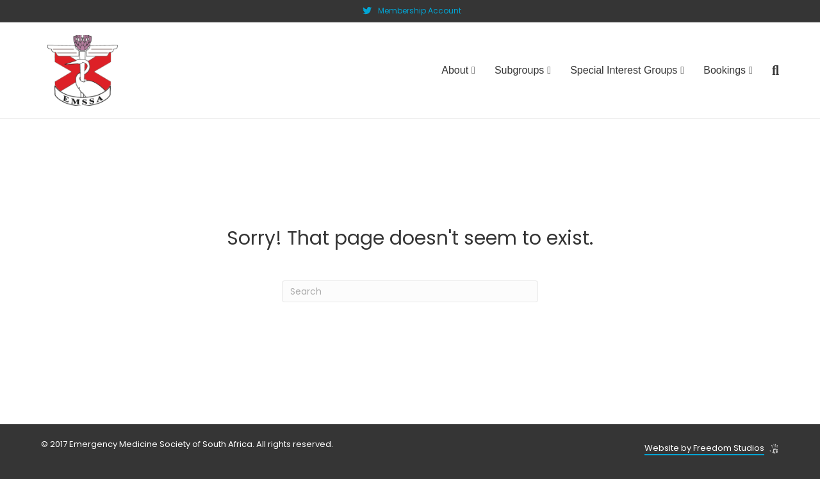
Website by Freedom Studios (704, 448)
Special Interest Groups (623, 70)
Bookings (724, 70)
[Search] (770, 70)
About (454, 70)
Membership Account (419, 10)
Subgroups (519, 70)
